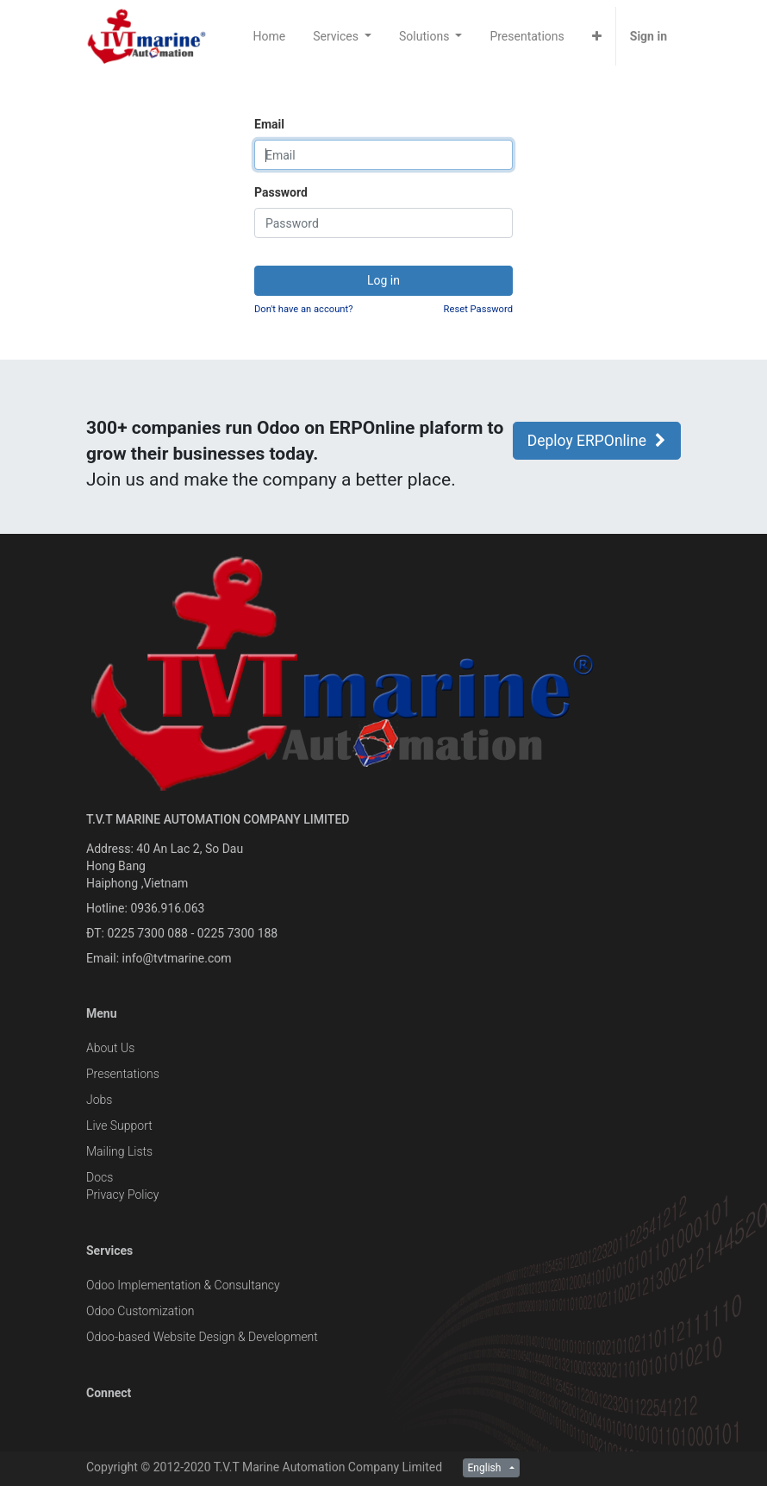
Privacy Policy (122, 1194)
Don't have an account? (303, 309)
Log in (383, 280)
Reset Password (478, 309)
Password (281, 192)
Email (269, 124)
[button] (596, 36)
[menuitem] (270, 36)
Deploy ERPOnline (596, 440)
